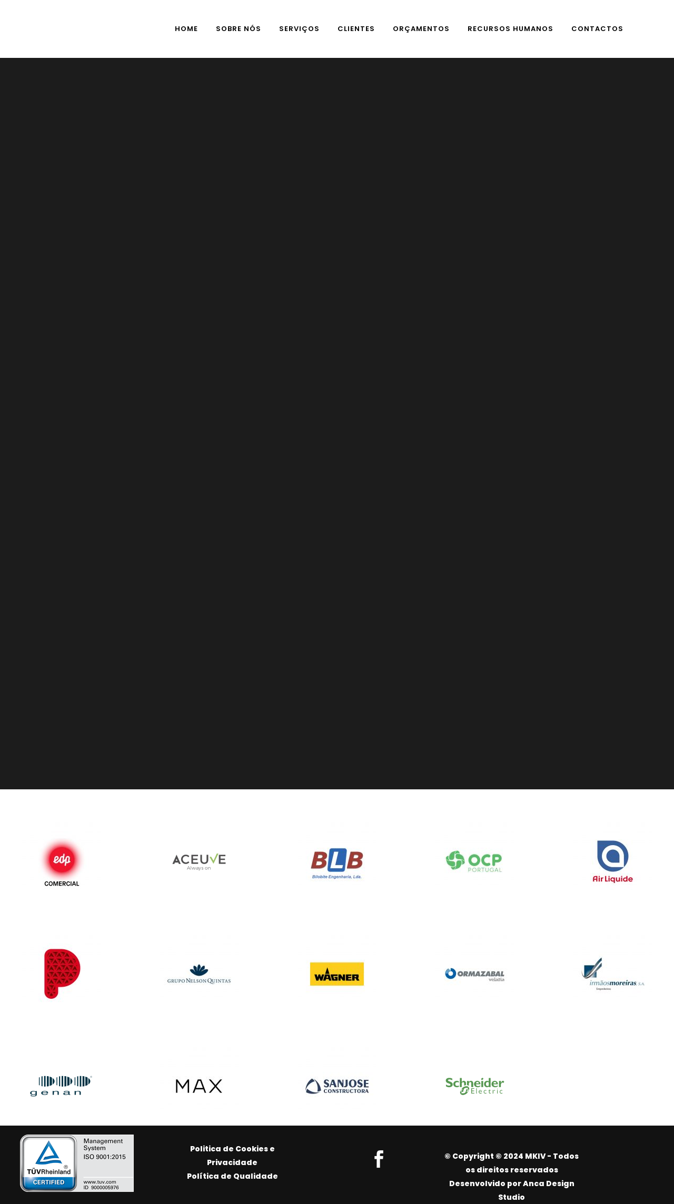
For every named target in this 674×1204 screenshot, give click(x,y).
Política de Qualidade (232, 1176)
